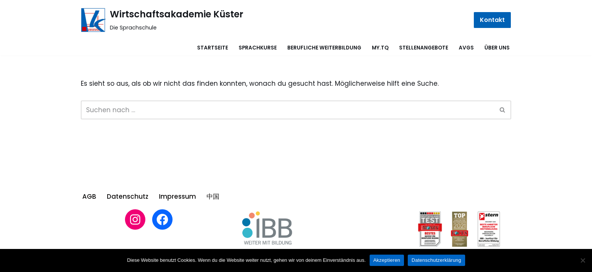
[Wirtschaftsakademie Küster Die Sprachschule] (162, 20)
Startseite (212, 47)
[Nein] (582, 260)
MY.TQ (380, 47)
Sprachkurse (258, 47)
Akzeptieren (386, 260)
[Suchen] (287, 109)
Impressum (177, 196)
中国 (213, 196)
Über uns (497, 47)
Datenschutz (127, 196)
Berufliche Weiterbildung (324, 47)
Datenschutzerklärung (436, 260)
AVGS (466, 47)
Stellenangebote (423, 47)
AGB (89, 196)
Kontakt (492, 19)
